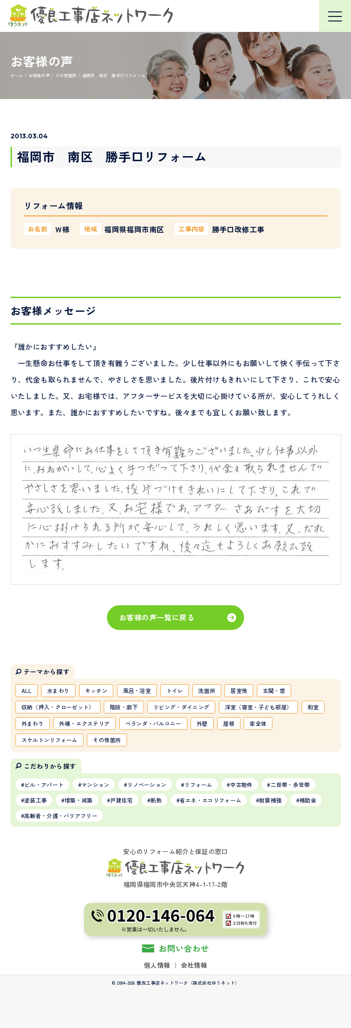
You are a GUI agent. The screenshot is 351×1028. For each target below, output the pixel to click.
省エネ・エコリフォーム (210, 800)
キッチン (96, 690)
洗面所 (206, 690)
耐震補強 (270, 800)
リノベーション (146, 784)
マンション (95, 784)
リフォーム (198, 784)
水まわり (58, 690)
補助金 (307, 800)
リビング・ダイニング (181, 707)
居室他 (238, 690)
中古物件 (241, 784)
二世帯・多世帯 (290, 784)
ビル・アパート (44, 784)
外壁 (202, 723)
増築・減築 (78, 800)
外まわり (32, 723)
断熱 (156, 800)
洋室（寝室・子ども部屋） (258, 707)
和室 (313, 707)
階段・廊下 (124, 707)
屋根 (228, 723)
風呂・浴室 (137, 690)
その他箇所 (107, 740)
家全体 (258, 723)
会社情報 (194, 965)
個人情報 (157, 965)
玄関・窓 (274, 690)
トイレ (174, 690)
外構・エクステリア (84, 723)
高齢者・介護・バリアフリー (60, 815)
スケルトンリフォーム (49, 740)
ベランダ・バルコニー (153, 723)
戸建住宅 (121, 800)
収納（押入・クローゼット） (58, 707)
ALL (26, 690)
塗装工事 (35, 800)
